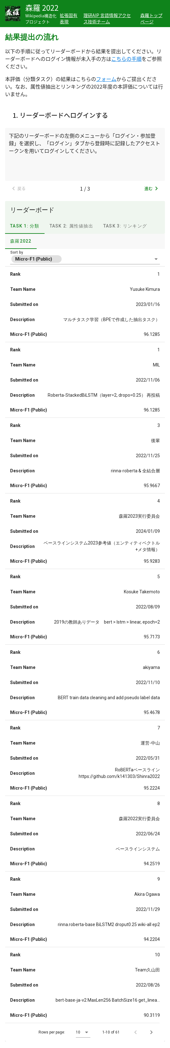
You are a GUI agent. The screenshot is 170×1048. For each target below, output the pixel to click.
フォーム (106, 79)
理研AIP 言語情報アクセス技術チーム (107, 18)
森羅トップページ (151, 18)
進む (152, 188)
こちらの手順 (126, 58)
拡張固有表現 (68, 18)
